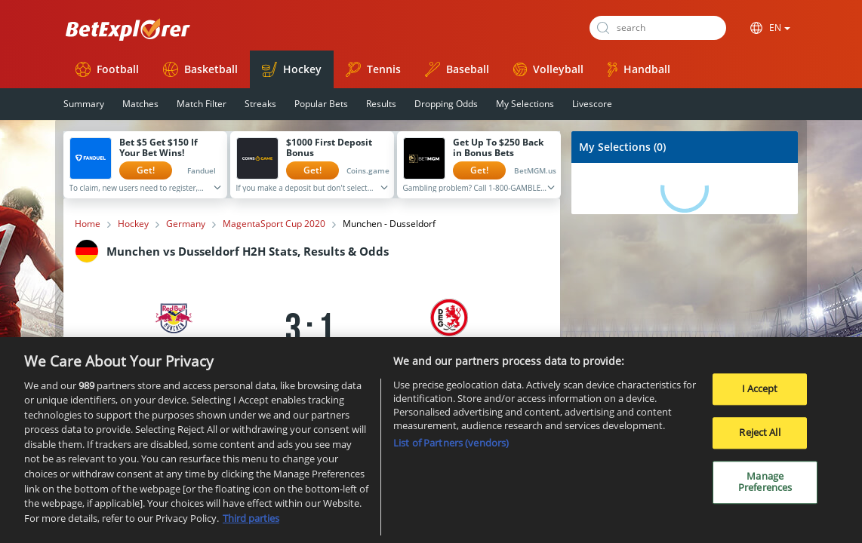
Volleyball (548, 69)
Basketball (200, 69)
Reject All (759, 437)
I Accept (760, 394)
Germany (185, 224)
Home (87, 224)
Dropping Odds (446, 103)
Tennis (373, 69)
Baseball (457, 69)
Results (381, 103)
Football (107, 69)
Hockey (292, 69)
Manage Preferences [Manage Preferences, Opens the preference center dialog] (765, 487)
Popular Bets (321, 103)
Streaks (260, 103)
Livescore (592, 103)
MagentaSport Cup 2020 (274, 224)
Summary (83, 103)
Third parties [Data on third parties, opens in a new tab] (251, 523)
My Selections (525, 103)
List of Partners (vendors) (451, 448)
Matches (140, 103)
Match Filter (201, 103)
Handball (639, 69)
